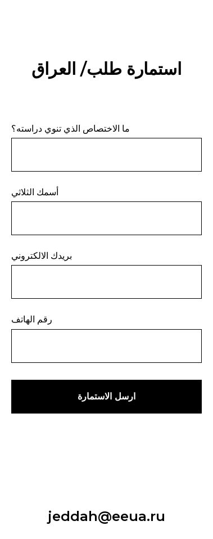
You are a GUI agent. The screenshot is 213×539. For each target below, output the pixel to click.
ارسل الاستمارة (106, 396)
